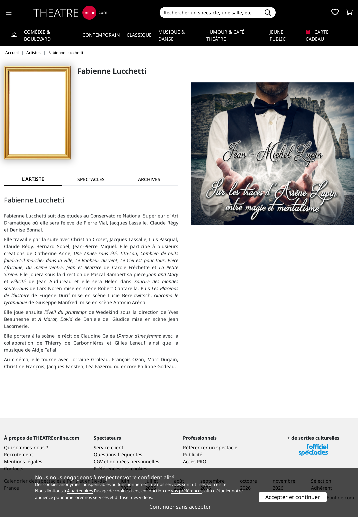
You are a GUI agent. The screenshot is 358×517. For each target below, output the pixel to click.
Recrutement (18, 454)
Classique (139, 35)
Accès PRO (194, 461)
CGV (98, 461)
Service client (108, 447)
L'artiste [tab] (33, 179)
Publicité (192, 454)
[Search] (210, 12)
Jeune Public (278, 35)
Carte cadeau (317, 35)
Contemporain (101, 35)
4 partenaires (80, 491)
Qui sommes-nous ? (26, 447)
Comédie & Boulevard (37, 35)
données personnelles (134, 461)
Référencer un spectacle (210, 447)
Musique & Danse (171, 35)
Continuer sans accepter (180, 506)
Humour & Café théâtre (225, 35)
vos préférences (186, 491)
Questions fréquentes (118, 454)
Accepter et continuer (292, 497)
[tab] (91, 179)
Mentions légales (23, 461)
